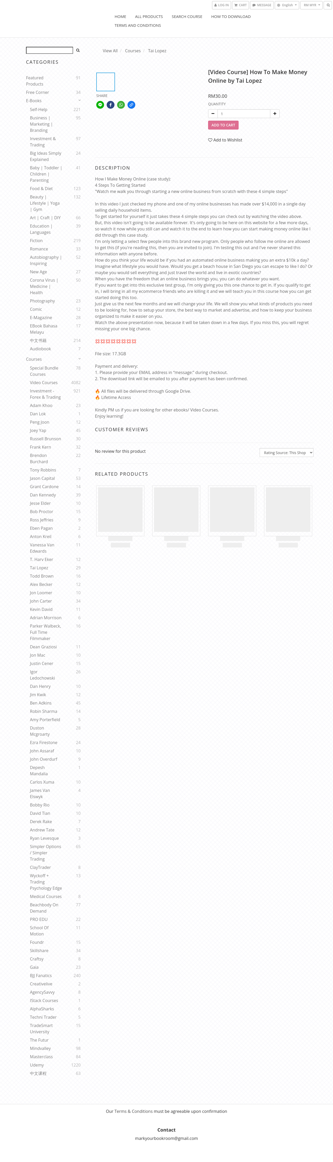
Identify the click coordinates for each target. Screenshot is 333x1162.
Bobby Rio (39, 805)
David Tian (40, 813)
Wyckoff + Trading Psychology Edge (46, 882)
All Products (149, 16)
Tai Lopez (39, 568)
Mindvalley (40, 1048)
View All (110, 51)
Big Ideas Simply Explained (45, 156)
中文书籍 (38, 340)
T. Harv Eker (41, 559)
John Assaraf (42, 751)
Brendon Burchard (39, 458)
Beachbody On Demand (44, 908)
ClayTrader (40, 867)
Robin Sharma (43, 711)
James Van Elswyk (40, 793)
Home (120, 16)
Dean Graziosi (43, 647)
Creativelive (41, 984)
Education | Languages (41, 229)
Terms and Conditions (138, 25)
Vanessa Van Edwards (42, 548)
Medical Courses (46, 896)
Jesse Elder (40, 503)
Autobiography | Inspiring (46, 260)
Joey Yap (38, 430)
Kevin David (41, 609)
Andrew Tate (42, 830)
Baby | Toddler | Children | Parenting (46, 174)
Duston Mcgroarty (40, 731)
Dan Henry (40, 686)
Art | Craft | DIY (45, 218)
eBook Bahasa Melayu (43, 329)
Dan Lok (38, 414)
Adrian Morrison (46, 618)
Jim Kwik (38, 695)
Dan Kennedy (43, 495)
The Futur (39, 1040)
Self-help (38, 109)
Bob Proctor (41, 511)
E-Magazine (41, 317)
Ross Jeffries (41, 520)
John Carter (41, 601)
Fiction (36, 240)
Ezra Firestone (43, 742)
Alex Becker (41, 584)
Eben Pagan (41, 528)
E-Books (34, 101)
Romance (39, 249)
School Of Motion (39, 931)
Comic (36, 309)
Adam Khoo (41, 405)
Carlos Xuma (42, 782)
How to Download (231, 16)
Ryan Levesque (44, 838)
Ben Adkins (41, 703)
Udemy (37, 1065)
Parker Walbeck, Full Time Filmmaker (45, 632)
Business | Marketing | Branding (41, 124)
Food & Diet (41, 188)
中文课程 (38, 1073)
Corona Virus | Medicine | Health (44, 286)
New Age (38, 272)
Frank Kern (40, 447)
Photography (42, 301)
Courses (34, 359)
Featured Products (34, 81)
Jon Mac (37, 655)
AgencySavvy (42, 992)
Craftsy (36, 959)
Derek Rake (41, 821)
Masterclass (41, 1057)
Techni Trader (43, 1017)
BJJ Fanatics (41, 975)
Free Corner (37, 92)
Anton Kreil (41, 536)
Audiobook (40, 349)
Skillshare (39, 950)
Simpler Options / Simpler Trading (45, 853)
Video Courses (43, 382)
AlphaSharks (42, 1009)
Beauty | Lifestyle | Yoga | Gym (45, 203)
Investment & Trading (43, 142)
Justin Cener (41, 663)
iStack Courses (44, 1000)
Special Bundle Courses (44, 371)
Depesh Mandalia (39, 771)
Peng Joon (39, 422)
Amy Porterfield (45, 719)
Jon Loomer (41, 593)
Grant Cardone (44, 486)
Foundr (37, 942)
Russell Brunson (45, 439)
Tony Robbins (43, 470)
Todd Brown (42, 576)
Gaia (34, 967)
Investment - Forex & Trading (45, 394)
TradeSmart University (41, 1029)
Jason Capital (42, 478)
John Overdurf (43, 759)
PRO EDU (39, 919)
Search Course (187, 16)
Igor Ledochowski (42, 675)
